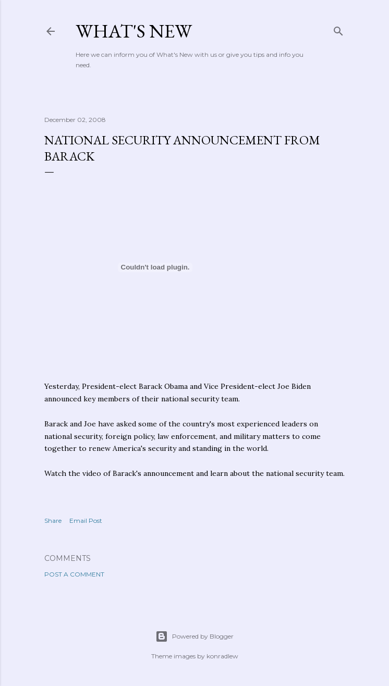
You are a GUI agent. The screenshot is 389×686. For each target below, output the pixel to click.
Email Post (85, 520)
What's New (134, 31)
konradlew (222, 656)
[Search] (338, 29)
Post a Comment (74, 574)
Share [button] (53, 520)
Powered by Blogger (194, 636)
